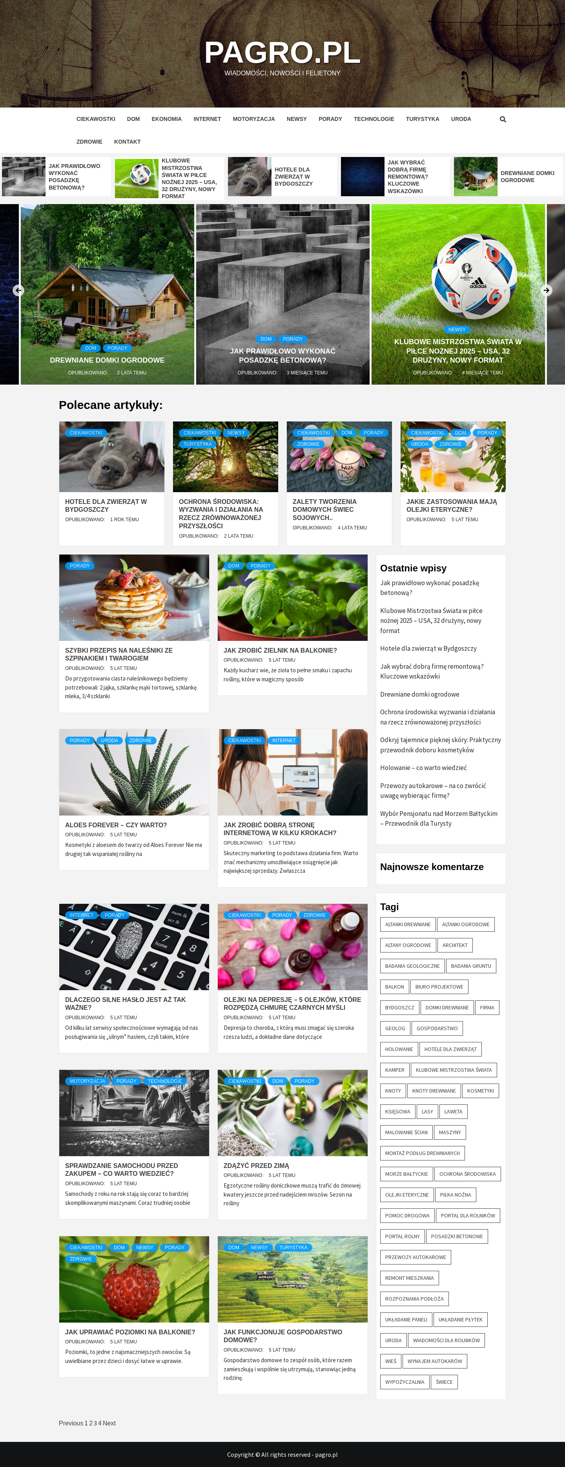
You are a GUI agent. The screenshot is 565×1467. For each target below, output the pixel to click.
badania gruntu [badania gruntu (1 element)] (471, 965)
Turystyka (422, 119)
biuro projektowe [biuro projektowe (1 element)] (439, 986)
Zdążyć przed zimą (256, 1165)
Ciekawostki (96, 119)
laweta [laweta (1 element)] (454, 1111)
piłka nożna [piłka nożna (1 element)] (455, 1194)
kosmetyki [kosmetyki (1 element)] (480, 1090)
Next (109, 1423)
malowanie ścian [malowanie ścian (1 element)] (406, 1132)
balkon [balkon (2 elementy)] (394, 986)
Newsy (297, 119)
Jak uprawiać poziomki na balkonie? (130, 1332)
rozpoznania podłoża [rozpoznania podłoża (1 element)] (414, 1298)
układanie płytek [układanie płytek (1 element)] (461, 1319)
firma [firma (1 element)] (487, 1007)
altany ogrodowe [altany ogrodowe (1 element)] (408, 945)
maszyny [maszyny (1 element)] (450, 1132)
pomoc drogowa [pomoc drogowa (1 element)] (407, 1215)
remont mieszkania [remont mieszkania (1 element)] (409, 1277)
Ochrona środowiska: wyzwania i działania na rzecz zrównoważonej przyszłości (437, 717)
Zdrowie (89, 142)
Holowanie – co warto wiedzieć (423, 767)
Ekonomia (166, 119)
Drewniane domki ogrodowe (107, 360)
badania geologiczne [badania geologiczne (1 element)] (412, 965)
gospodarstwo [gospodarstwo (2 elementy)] (437, 1028)
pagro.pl (283, 49)
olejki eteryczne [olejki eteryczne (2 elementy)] (407, 1194)
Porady (330, 119)
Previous (71, 1423)
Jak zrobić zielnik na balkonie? (280, 650)
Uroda (461, 119)
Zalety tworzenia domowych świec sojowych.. (325, 510)
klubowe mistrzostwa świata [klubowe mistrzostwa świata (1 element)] (454, 1069)
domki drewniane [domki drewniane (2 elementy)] (447, 1007)
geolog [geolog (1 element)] (395, 1028)
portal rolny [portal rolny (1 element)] (402, 1236)
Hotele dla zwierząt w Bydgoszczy (294, 176)
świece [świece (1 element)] (444, 1381)
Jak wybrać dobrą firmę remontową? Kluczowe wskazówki (408, 176)
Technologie (374, 119)
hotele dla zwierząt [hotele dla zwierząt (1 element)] (451, 1049)
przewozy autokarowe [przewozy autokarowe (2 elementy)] (415, 1257)
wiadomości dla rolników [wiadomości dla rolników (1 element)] (446, 1340)
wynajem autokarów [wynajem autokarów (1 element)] (435, 1361)
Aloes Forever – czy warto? (116, 825)
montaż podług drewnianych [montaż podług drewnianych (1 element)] (422, 1153)
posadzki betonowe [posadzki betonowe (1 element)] (457, 1236)
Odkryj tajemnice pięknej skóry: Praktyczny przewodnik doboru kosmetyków (440, 744)
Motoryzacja (254, 119)
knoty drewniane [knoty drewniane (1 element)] (434, 1090)
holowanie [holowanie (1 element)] (399, 1049)
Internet (207, 119)
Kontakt (127, 142)
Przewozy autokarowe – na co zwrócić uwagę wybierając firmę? (433, 790)
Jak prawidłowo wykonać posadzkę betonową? (429, 587)
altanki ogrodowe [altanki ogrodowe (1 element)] (466, 924)
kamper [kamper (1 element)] (395, 1069)
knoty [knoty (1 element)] (393, 1090)
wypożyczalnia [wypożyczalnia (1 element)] (405, 1381)
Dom (133, 119)
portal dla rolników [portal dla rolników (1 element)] (468, 1215)
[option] (56, 176)
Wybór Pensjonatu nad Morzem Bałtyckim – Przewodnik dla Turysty (439, 818)
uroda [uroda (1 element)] (393, 1340)
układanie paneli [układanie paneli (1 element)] (406, 1319)
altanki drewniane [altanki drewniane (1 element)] (408, 924)
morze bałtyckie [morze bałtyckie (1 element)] (406, 1173)
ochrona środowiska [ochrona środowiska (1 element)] (467, 1173)
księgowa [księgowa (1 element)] (397, 1111)
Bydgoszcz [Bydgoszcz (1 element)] (399, 1007)
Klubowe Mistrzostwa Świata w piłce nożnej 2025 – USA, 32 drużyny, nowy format (458, 351)
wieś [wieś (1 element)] (390, 1361)
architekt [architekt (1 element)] (455, 945)
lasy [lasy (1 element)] (427, 1111)
